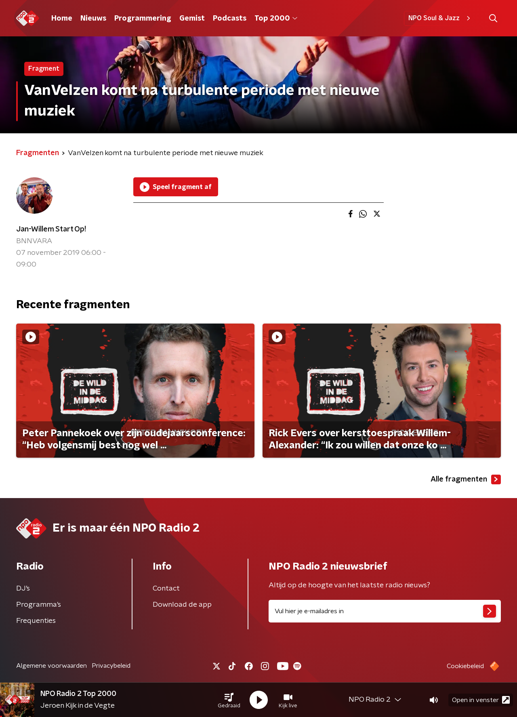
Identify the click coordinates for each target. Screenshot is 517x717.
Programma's (38, 604)
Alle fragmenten (466, 479)
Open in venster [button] (481, 700)
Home (61, 18)
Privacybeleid (111, 665)
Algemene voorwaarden (51, 665)
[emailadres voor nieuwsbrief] (385, 611)
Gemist (192, 18)
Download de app (182, 604)
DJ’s (23, 588)
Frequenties (36, 620)
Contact (166, 588)
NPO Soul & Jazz (440, 18)
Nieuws (93, 18)
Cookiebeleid (465, 666)
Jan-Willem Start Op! (51, 229)
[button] (229, 700)
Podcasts (229, 18)
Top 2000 (275, 18)
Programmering (142, 18)
